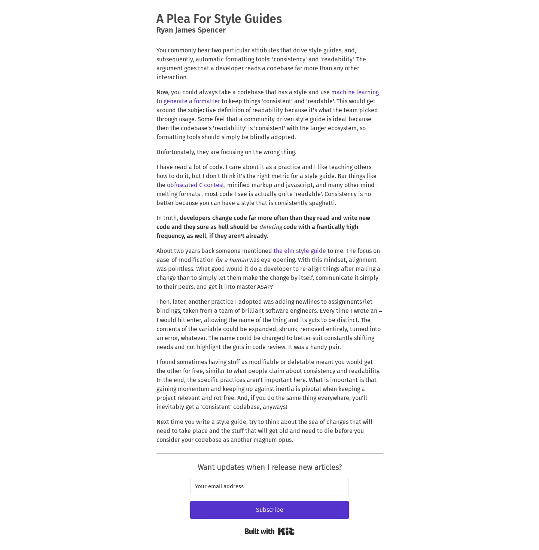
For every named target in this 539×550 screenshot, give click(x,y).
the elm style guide (300, 250)
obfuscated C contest (195, 185)
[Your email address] (269, 486)
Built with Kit (270, 531)
